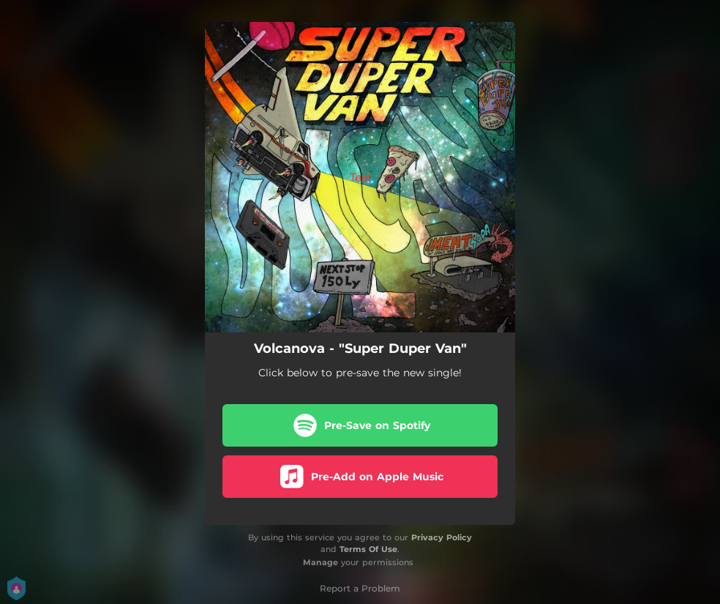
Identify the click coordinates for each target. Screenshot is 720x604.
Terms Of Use (368, 549)
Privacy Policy (441, 537)
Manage (320, 562)
